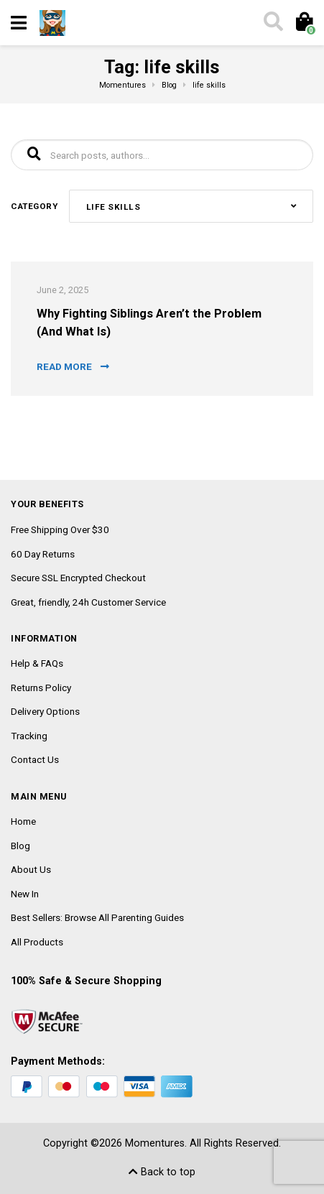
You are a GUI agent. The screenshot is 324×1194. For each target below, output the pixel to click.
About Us (31, 869)
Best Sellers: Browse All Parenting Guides (97, 917)
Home (23, 821)
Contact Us (35, 759)
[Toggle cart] (303, 23)
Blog (20, 845)
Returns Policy (41, 687)
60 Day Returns (43, 554)
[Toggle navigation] (19, 23)
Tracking (29, 735)
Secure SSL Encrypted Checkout (78, 577)
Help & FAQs (37, 663)
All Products (37, 942)
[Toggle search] (272, 23)
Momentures (155, 1143)
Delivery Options (45, 711)
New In (25, 893)
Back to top (162, 1172)
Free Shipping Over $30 (60, 529)
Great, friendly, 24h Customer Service (88, 602)
